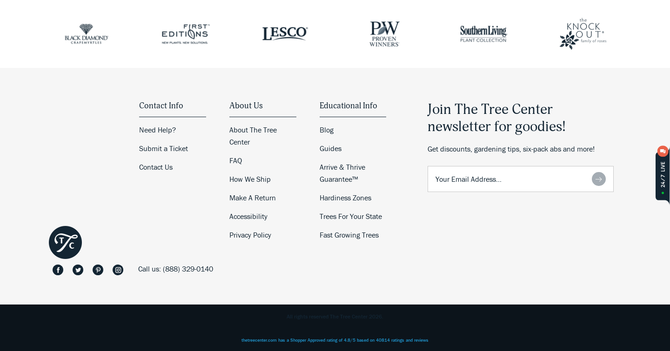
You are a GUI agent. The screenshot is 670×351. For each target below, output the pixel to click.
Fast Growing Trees (349, 234)
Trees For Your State (351, 216)
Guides (331, 148)
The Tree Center (65, 242)
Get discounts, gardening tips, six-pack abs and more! (511, 148)
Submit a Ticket (163, 148)
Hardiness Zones (345, 197)
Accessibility (248, 216)
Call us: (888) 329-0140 (175, 268)
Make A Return (252, 197)
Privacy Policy (250, 234)
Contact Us (156, 167)
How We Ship (250, 179)
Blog (327, 129)
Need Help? (157, 129)
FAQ (235, 160)
